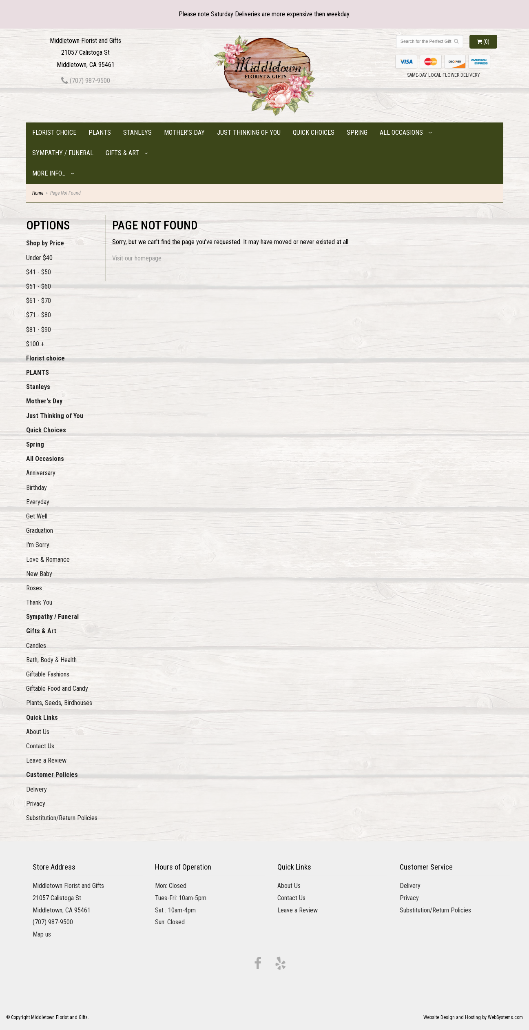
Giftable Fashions (47, 674)
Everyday (37, 502)
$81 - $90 (38, 330)
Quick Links (42, 717)
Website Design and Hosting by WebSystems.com (473, 1017)
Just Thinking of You (249, 132)
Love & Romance (48, 559)
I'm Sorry (37, 545)
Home (37, 193)
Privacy (35, 804)
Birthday (36, 488)
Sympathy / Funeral (62, 153)
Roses (34, 588)
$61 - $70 (38, 301)
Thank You (39, 602)
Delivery (36, 789)
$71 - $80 (38, 315)
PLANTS (100, 132)
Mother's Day (184, 132)
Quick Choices (313, 132)
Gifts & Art (122, 153)
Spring (357, 132)
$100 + (35, 344)
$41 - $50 (38, 272)
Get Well (36, 516)
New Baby (39, 574)
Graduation (39, 530)
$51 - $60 (38, 286)
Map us (42, 934)
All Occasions (401, 132)
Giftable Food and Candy (57, 688)
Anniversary (40, 473)
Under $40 (39, 258)
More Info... (48, 173)
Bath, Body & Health (51, 660)
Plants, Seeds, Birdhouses (59, 703)
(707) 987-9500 (85, 81)
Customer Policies (52, 775)
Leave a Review (46, 760)
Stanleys (137, 132)
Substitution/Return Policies (61, 818)
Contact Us (40, 746)
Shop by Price (45, 243)
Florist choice (54, 132)
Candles (36, 646)
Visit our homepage (137, 258)
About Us (37, 732)
